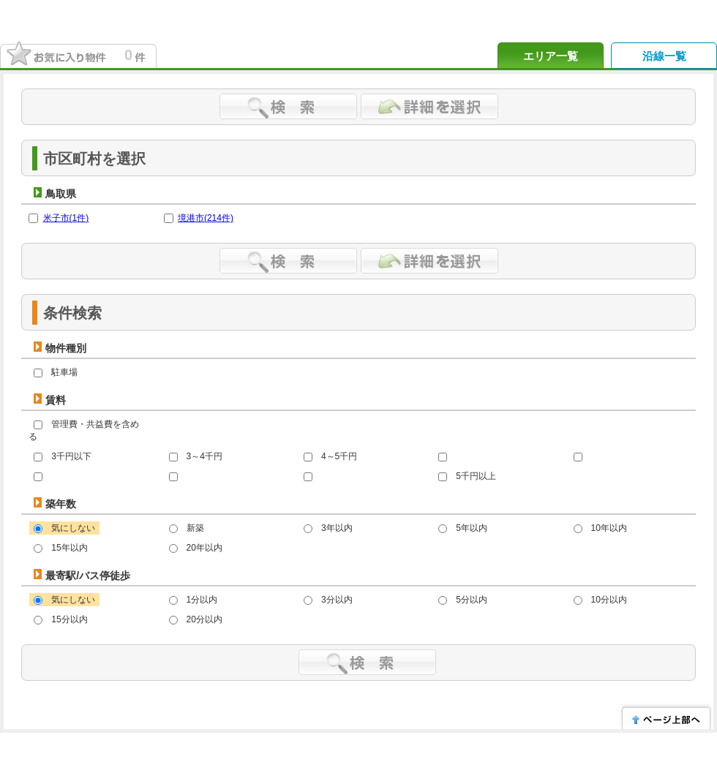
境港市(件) (205, 218)
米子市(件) (66, 218)
